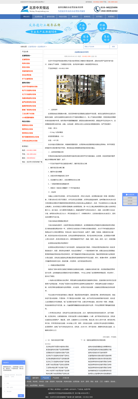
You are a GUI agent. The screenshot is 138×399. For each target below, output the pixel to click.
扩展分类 (66, 378)
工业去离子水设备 (28, 113)
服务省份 (25, 378)
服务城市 (36, 378)
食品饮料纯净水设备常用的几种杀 (100, 361)
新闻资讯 (87, 16)
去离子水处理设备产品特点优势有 (57, 364)
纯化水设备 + (26, 121)
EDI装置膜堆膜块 (28, 117)
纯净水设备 (26, 63)
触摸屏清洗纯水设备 (29, 106)
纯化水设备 (63, 16)
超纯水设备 (51, 16)
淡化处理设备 (26, 75)
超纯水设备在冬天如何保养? (98, 352)
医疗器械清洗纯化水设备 (30, 137)
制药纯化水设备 (27, 129)
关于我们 (99, 16)
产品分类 (46, 378)
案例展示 (75, 16)
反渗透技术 (41, 46)
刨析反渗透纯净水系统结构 (96, 340)
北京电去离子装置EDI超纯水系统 (57, 346)
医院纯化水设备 (27, 125)
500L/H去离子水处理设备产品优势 (57, 370)
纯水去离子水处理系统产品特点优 (57, 373)
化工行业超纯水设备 (29, 94)
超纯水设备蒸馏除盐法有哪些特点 (100, 346)
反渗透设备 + (26, 55)
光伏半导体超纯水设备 (30, 86)
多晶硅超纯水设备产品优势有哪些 (57, 349)
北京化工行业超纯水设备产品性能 (57, 361)
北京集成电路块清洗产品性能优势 (57, 358)
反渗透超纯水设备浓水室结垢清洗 (100, 358)
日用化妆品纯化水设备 (30, 141)
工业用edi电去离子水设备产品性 (57, 367)
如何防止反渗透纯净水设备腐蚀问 (100, 373)
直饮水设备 (26, 67)
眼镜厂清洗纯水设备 (29, 110)
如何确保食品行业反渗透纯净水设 (100, 370)
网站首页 (26, 16)
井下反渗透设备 (27, 79)
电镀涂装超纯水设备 (29, 98)
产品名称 (56, 378)
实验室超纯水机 (27, 71)
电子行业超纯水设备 (29, 90)
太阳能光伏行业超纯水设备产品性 (57, 352)
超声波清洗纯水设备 (29, 102)
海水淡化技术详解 (57, 340)
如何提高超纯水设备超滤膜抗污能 (100, 349)
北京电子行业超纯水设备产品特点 (57, 355)
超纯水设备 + (26, 83)
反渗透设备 (39, 16)
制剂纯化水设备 (27, 133)
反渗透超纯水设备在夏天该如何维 (100, 355)
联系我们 (111, 16)
